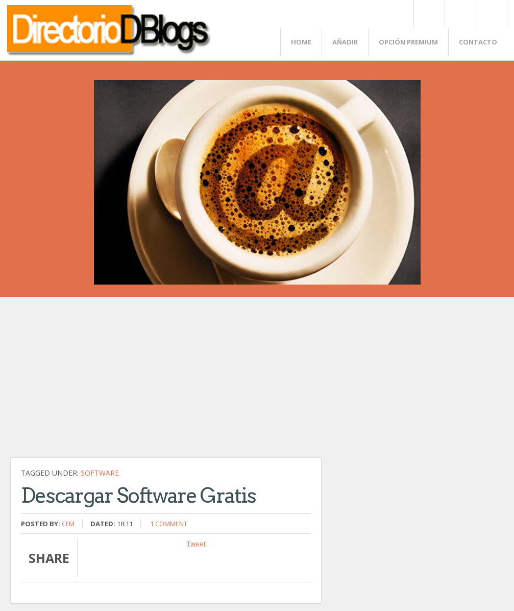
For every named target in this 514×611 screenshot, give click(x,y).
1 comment (168, 523)
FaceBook (489, 14)
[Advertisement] (166, 382)
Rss (459, 14)
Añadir (345, 41)
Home (301, 41)
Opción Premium (408, 41)
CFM (68, 523)
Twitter (428, 14)
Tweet (196, 543)
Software (100, 473)
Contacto (478, 41)
